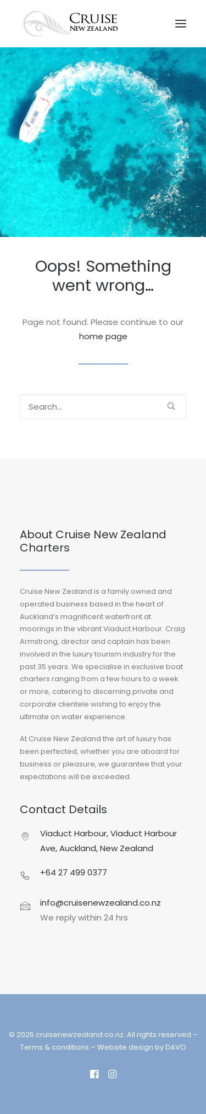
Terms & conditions (54, 1047)
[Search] (103, 406)
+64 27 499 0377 (73, 872)
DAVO (175, 1047)
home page (103, 336)
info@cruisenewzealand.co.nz (100, 902)
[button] (180, 23)
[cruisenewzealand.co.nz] (69, 23)
